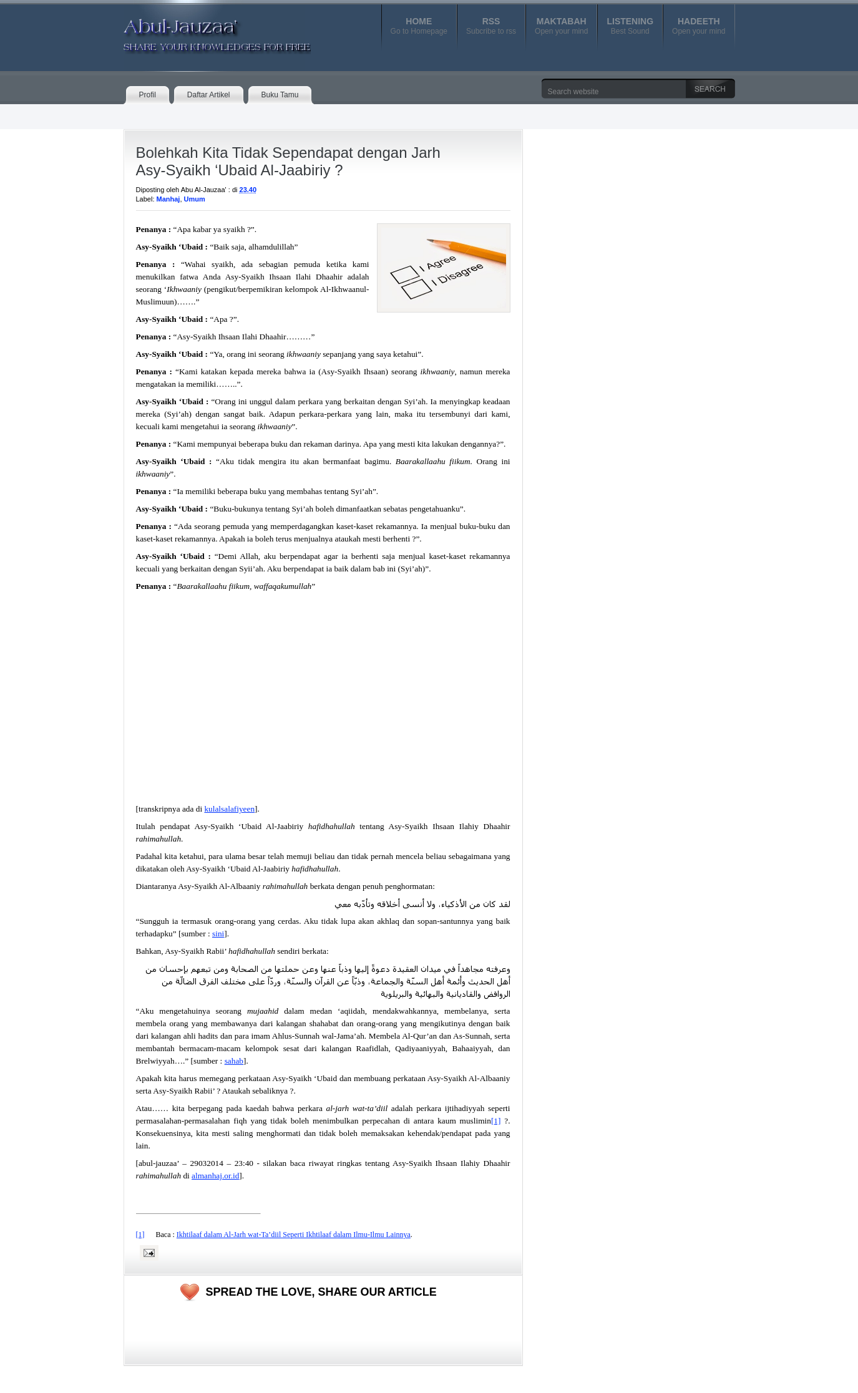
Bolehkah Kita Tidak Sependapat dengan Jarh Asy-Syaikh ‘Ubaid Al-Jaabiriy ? (288, 161)
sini (218, 933)
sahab (234, 1060)
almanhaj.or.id (215, 1175)
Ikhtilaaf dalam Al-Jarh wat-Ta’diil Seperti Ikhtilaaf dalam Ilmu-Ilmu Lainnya (294, 1234)
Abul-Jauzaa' (204, 30)
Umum (194, 199)
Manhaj (168, 199)
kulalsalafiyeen (229, 808)
